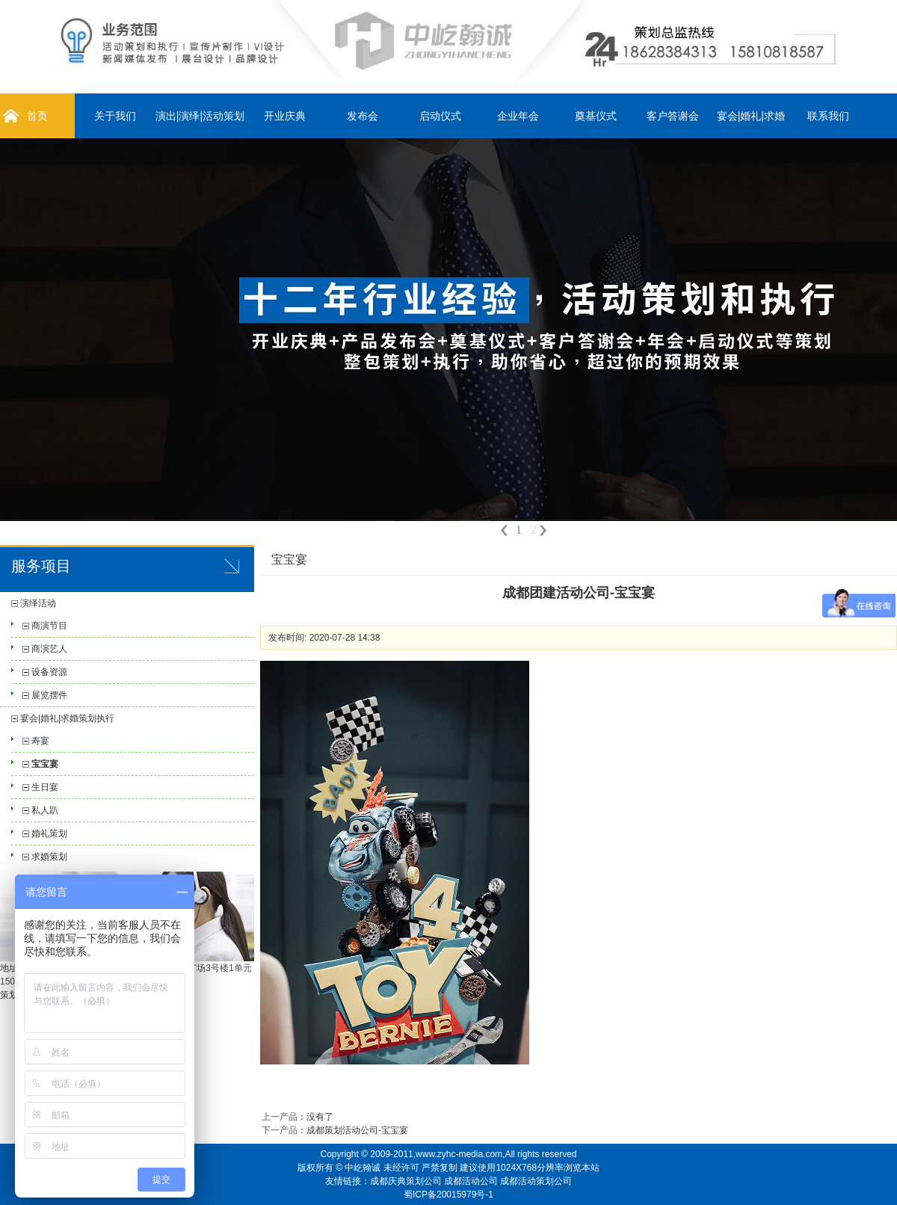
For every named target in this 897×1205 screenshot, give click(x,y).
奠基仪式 (596, 116)
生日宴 (44, 787)
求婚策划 (49, 856)
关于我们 (115, 116)
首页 (37, 116)
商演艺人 (49, 649)
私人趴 (44, 810)
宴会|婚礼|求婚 (751, 116)
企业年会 (518, 116)
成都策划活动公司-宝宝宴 (357, 1130)
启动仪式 (440, 116)
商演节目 (49, 625)
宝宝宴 (44, 764)
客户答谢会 (673, 116)
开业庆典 (285, 116)
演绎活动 (38, 603)
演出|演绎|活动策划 (199, 116)
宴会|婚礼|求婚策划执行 (67, 718)
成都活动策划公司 (536, 1181)
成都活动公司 (471, 1181)
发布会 (362, 116)
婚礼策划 (49, 833)
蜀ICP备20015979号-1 (448, 1194)
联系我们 (828, 116)
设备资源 (49, 672)
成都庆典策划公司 (406, 1181)
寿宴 (40, 741)
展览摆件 (49, 695)
